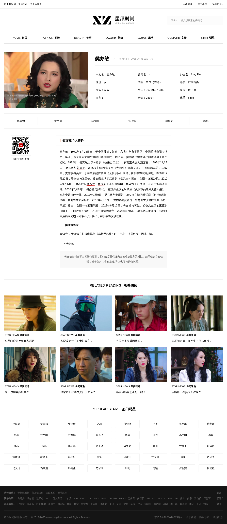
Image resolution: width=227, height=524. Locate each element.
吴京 (79, 173)
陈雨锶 (21, 120)
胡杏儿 (146, 205)
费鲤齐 (211, 457)
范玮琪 (16, 457)
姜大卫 (81, 167)
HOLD (161, 498)
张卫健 (86, 178)
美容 (83, 37)
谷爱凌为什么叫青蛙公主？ (76, 340)
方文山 (44, 434)
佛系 (189, 498)
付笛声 (211, 446)
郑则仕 (101, 189)
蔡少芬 (102, 184)
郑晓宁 (206, 120)
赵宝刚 (95, 120)
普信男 (131, 498)
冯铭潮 (44, 468)
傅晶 (16, 446)
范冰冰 (99, 468)
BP (176, 498)
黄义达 (58, 120)
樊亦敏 (64, 151)
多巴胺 (140, 498)
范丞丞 (183, 423)
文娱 (177, 37)
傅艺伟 (72, 446)
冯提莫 (16, 423)
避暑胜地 (62, 492)
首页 (19, 37)
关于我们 (191, 517)
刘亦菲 (157, 504)
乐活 (145, 37)
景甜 (198, 504)
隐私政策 (204, 517)
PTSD (122, 498)
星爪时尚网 (10, 517)
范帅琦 (127, 423)
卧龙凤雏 (57, 498)
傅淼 (127, 434)
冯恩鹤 (127, 446)
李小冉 (173, 504)
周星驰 (30, 504)
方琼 (155, 446)
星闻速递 (17, 335)
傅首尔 (44, 423)
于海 (87, 173)
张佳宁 (51, 504)
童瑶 (118, 504)
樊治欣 (72, 423)
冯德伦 (72, 468)
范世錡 (211, 423)
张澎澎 (132, 120)
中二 (48, 498)
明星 (208, 37)
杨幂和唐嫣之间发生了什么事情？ (192, 340)
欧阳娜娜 (41, 504)
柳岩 (165, 504)
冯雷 (99, 423)
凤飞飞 (99, 434)
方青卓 (183, 446)
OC (154, 498)
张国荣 (21, 504)
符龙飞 (44, 457)
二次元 (68, 498)
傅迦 (183, 457)
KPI (76, 498)
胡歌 (205, 504)
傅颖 (155, 468)
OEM (169, 498)
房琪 (16, 434)
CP (89, 498)
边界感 (39, 498)
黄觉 (137, 205)
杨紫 (76, 504)
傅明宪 (183, 468)
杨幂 (69, 504)
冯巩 (127, 468)
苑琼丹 (112, 189)
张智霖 (91, 184)
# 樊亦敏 (69, 243)
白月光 (21, 498)
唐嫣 (111, 504)
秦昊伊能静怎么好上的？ (131, 392)
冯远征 (72, 457)
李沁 (191, 504)
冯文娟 (16, 468)
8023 (103, 498)
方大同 (155, 457)
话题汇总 (218, 517)
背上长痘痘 (37, 492)
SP (148, 498)
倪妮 (139, 504)
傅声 (155, 434)
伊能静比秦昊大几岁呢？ (186, 392)
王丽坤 (94, 504)
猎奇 (182, 498)
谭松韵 (103, 504)
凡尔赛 (30, 498)
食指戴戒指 (23, 492)
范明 (99, 457)
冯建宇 (127, 457)
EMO (83, 498)
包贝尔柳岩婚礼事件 (17, 392)
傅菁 (155, 423)
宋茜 (125, 504)
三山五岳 (50, 492)
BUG (96, 498)
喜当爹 (197, 498)
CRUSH (112, 498)
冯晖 (210, 434)
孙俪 (133, 504)
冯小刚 (183, 434)
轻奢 (114, 37)
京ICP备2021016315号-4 (168, 517)
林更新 (148, 504)
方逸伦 (72, 434)
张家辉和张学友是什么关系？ (77, 392)
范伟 (44, 446)
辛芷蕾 (84, 504)
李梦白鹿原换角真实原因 (20, 340)
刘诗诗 (183, 504)
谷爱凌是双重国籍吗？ (129, 340)
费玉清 (99, 446)
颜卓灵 (169, 120)
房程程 (211, 468)
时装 (50, 37)
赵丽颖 (61, 504)
